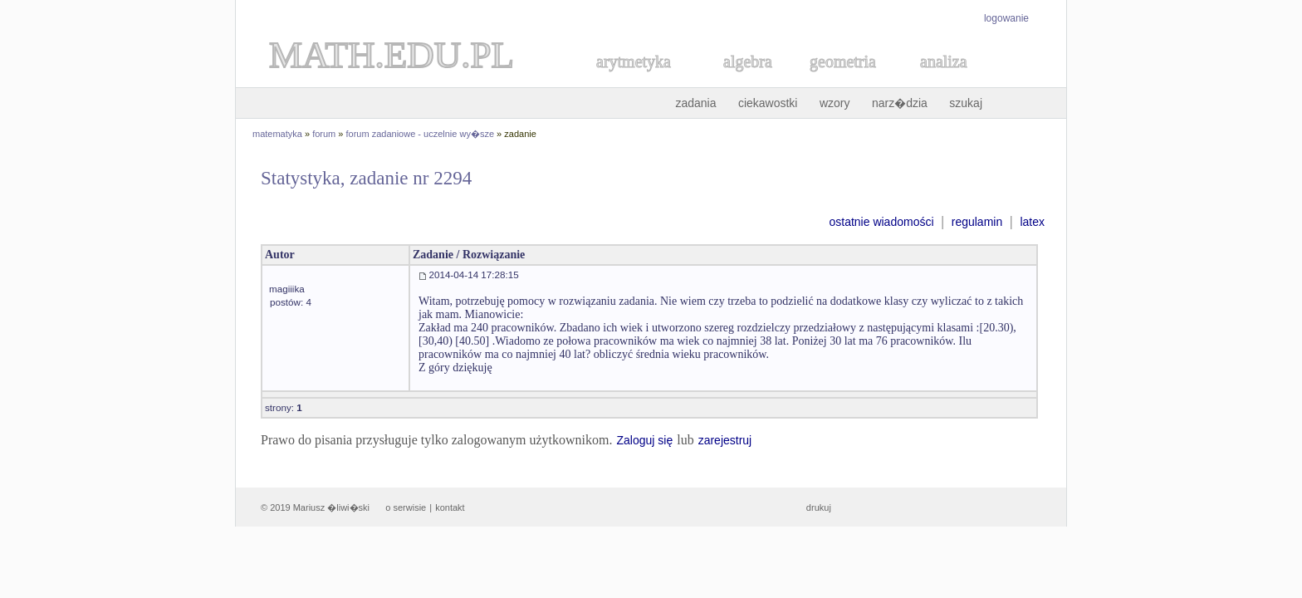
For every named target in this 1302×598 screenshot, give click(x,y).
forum (323, 134)
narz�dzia (900, 103)
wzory (835, 103)
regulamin (977, 221)
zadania (695, 103)
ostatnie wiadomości (881, 221)
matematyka (277, 134)
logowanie (1006, 18)
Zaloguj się (644, 440)
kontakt (449, 507)
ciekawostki (768, 103)
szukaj (965, 103)
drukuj (818, 507)
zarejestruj (725, 440)
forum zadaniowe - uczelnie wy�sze (420, 134)
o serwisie (405, 507)
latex (1032, 221)
